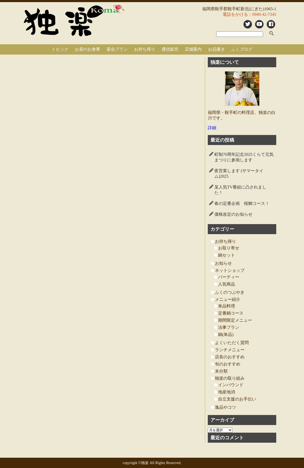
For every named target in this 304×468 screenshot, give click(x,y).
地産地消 (226, 392)
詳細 (212, 128)
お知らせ (223, 263)
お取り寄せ (228, 248)
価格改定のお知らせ (233, 214)
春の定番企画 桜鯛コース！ (241, 203)
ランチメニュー (230, 350)
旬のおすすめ (227, 364)
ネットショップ (230, 270)
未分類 (221, 371)
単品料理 (226, 306)
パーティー (228, 277)
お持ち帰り (144, 49)
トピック (60, 49)
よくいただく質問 (232, 342)
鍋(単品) (226, 334)
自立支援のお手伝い (237, 399)
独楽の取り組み (230, 378)
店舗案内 (193, 49)
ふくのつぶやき (230, 292)
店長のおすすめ (230, 357)
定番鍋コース (230, 313)
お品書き (216, 49)
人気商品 (226, 284)
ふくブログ (241, 49)
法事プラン (228, 327)
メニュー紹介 (227, 299)
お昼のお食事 (87, 49)
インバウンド (230, 385)
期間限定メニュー (235, 320)
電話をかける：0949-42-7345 (249, 14)
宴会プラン (117, 49)
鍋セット (226, 255)
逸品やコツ (225, 407)
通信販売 (170, 49)
